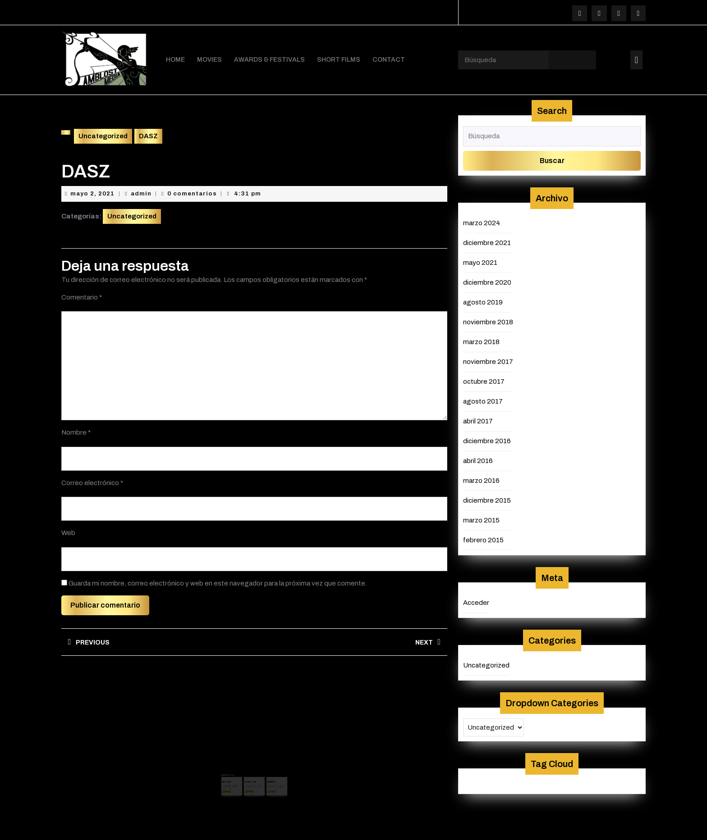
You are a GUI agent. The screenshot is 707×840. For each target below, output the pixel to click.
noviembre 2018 (488, 320)
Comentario (81, 295)
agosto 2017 (483, 399)
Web (68, 531)
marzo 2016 (481, 478)
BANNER (266, 769)
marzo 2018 (481, 340)
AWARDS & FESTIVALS (269, 58)
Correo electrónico (92, 481)
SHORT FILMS (338, 58)
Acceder (476, 600)
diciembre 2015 (487, 498)
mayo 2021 (480, 260)
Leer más (236, 776)
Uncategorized (103, 134)
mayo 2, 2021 (92, 192)
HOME (175, 58)
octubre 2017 (484, 379)
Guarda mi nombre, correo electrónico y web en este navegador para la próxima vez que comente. (218, 581)
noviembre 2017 (488, 359)
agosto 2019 (483, 300)
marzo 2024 (481, 221)
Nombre (76, 430)
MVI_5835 (236, 769)
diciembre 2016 (487, 439)
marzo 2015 (481, 518)
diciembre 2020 (487, 280)
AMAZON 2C (252, 769)
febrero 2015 (483, 538)
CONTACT (388, 58)
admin (141, 192)
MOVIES (209, 58)
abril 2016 (478, 459)
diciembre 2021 (487, 241)
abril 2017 (478, 419)
